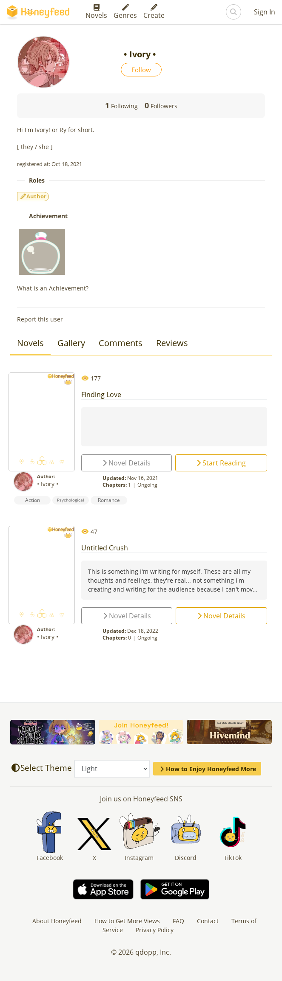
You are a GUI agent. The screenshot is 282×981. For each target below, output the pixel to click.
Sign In (264, 12)
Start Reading (221, 463)
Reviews (172, 343)
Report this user (40, 319)
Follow (141, 69)
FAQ (178, 921)
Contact (208, 921)
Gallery (71, 343)
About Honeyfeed (57, 921)
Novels (96, 12)
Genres (125, 12)
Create (154, 12)
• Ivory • (48, 484)
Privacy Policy (155, 930)
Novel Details (127, 463)
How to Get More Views (127, 921)
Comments (120, 343)
